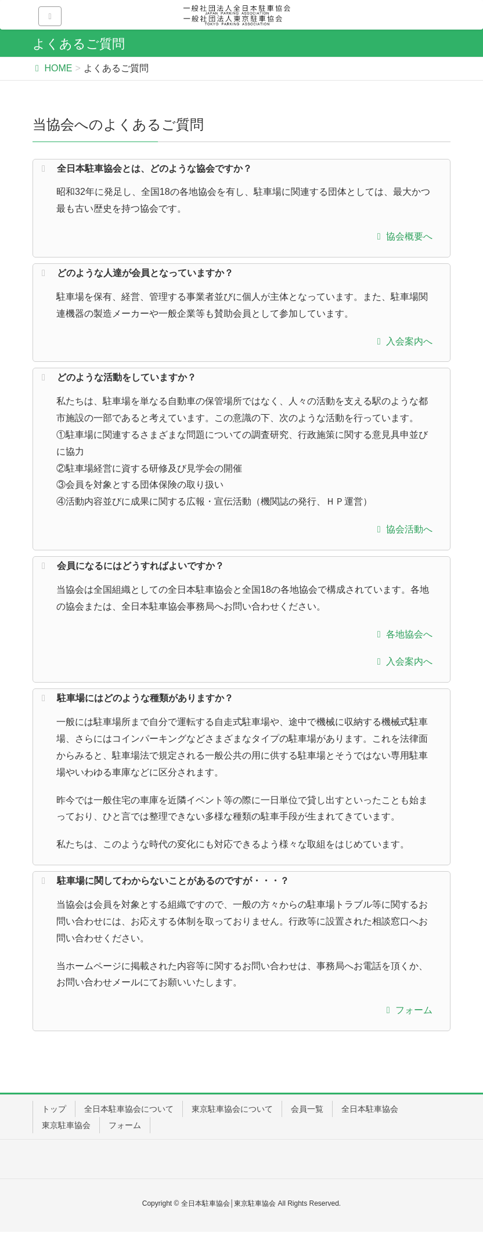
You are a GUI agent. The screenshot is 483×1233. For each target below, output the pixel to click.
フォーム (406, 1010)
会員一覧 (307, 1109)
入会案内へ (402, 341)
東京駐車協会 (66, 1125)
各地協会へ (402, 634)
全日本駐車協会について (129, 1109)
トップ (54, 1109)
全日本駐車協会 (369, 1109)
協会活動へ (402, 529)
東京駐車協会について (232, 1109)
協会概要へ (402, 236)
